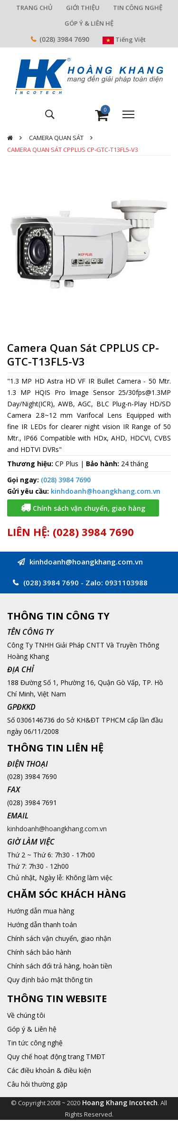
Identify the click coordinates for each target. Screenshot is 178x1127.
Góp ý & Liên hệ (31, 1028)
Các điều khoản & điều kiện (49, 1070)
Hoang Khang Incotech (120, 1102)
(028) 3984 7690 (64, 39)
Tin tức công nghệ (35, 1042)
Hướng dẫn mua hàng (40, 910)
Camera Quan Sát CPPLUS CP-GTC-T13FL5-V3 (72, 149)
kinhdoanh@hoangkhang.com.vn (105, 491)
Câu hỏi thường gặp (37, 1084)
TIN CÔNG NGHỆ (137, 7)
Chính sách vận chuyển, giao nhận (59, 938)
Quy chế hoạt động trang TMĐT (56, 1056)
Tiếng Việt (124, 39)
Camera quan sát (56, 137)
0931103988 (126, 582)
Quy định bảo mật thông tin (50, 979)
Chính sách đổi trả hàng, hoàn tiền (59, 965)
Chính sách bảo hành (39, 952)
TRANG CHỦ (34, 7)
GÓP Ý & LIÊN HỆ (89, 23)
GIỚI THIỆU (83, 7)
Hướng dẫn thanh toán (42, 924)
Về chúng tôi (26, 1015)
